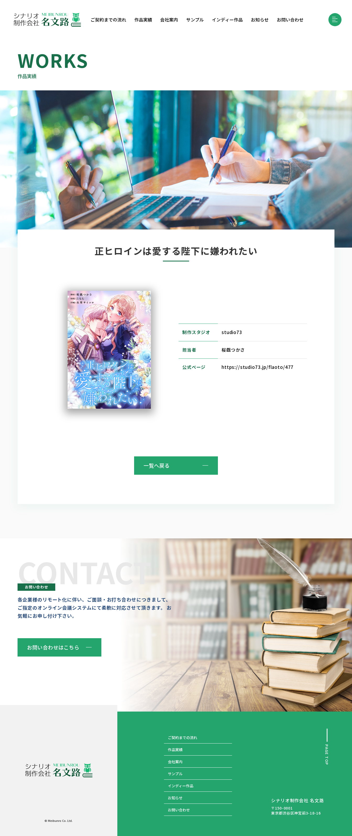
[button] (335, 19)
